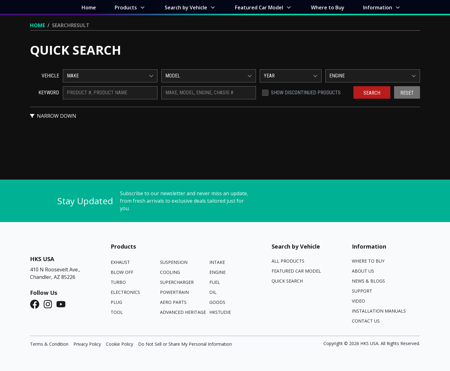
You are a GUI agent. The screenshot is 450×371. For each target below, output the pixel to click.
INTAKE (217, 262)
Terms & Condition (49, 344)
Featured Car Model (296, 271)
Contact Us (366, 321)
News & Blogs (368, 281)
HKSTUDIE (220, 312)
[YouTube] (62, 304)
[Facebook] (36, 304)
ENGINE (217, 272)
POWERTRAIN (174, 292)
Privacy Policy (87, 344)
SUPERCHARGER (177, 282)
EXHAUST (120, 262)
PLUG (116, 302)
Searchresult (70, 25)
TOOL (117, 312)
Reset (407, 93)
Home (37, 25)
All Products (288, 261)
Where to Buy (368, 261)
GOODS (217, 302)
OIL (213, 292)
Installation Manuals (379, 311)
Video (358, 301)
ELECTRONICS (125, 292)
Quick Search (287, 281)
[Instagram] (49, 304)
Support (362, 291)
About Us (363, 271)
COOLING (170, 272)
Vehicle (50, 76)
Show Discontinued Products (306, 93)
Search (371, 93)
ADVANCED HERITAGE (183, 312)
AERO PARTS (173, 302)
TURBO (118, 282)
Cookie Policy (119, 344)
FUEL (214, 282)
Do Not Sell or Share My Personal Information (185, 344)
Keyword (48, 93)
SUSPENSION (174, 262)
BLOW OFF (122, 272)
